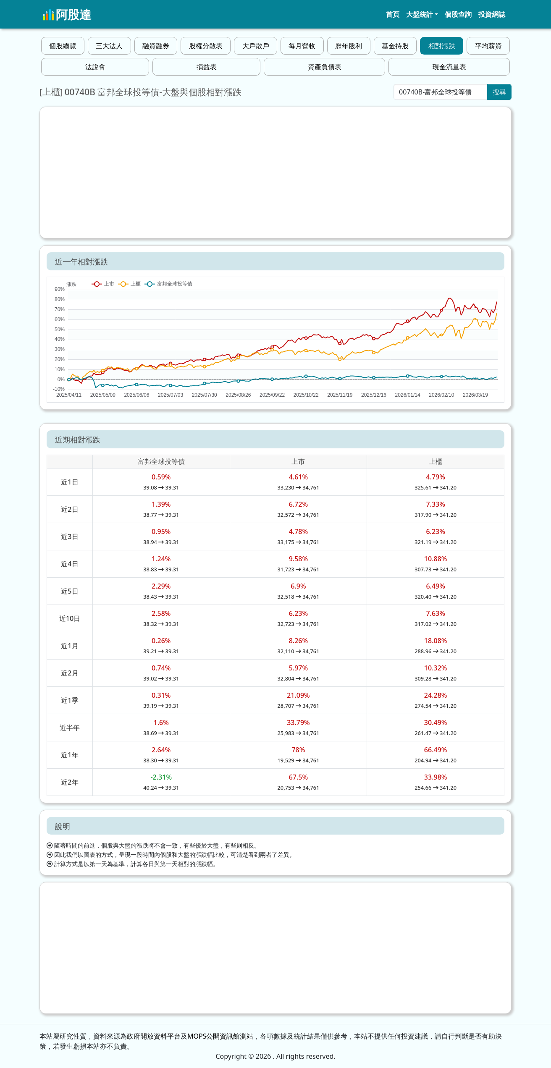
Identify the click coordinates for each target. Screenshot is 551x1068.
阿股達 (66, 14)
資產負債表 (324, 66)
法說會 (95, 66)
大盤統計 (419, 14)
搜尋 (499, 92)
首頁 (392, 14)
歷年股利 (348, 45)
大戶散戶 (255, 45)
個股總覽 (62, 45)
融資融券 (155, 45)
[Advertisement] (275, 172)
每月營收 (302, 45)
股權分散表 (206, 45)
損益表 (207, 66)
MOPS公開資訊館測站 (220, 1036)
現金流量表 (449, 66)
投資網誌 (491, 14)
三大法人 (109, 45)
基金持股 (395, 45)
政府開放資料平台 (154, 1036)
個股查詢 (458, 14)
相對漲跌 (441, 45)
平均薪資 (488, 45)
